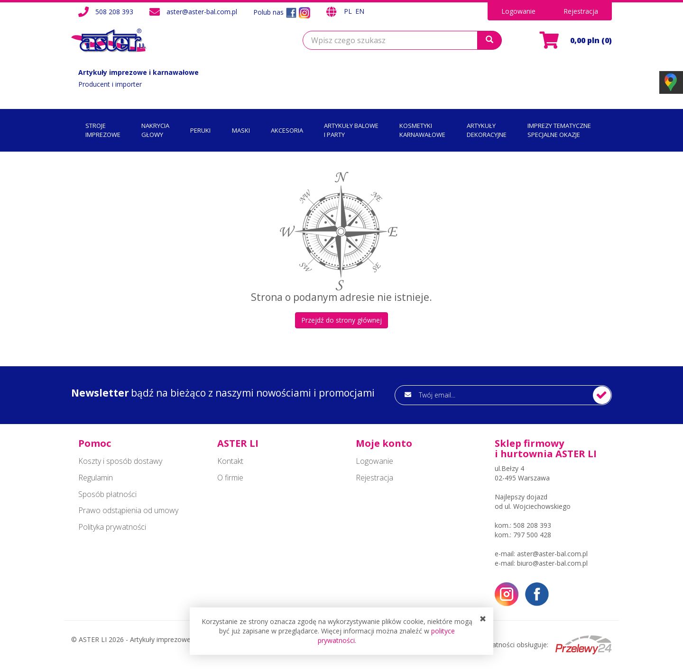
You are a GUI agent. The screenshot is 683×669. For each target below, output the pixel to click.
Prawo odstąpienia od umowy (128, 510)
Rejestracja (580, 11)
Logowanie (518, 11)
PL (349, 11)
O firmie (230, 477)
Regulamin (95, 477)
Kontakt (230, 461)
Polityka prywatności (112, 527)
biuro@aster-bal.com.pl (552, 563)
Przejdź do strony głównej (341, 320)
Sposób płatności (107, 494)
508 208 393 (114, 11)
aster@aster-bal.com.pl (201, 11)
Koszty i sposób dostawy (120, 461)
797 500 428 (532, 534)
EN (359, 11)
